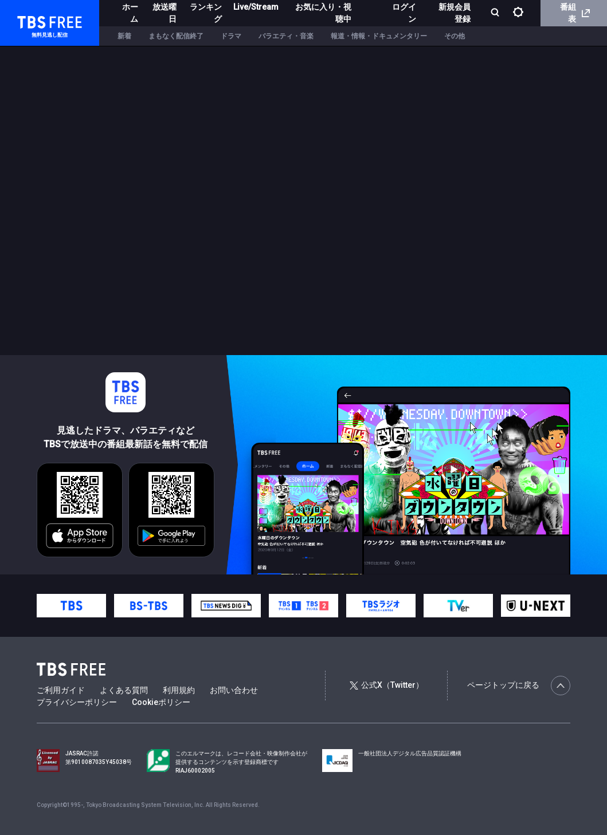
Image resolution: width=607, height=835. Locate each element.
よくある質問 (124, 690)
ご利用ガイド (61, 690)
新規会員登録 (454, 12)
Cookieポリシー (161, 702)
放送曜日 (164, 12)
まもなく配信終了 (175, 36)
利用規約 (179, 690)
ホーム (130, 12)
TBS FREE (30, 20)
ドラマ (231, 36)
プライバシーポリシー (77, 702)
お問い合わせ (234, 690)
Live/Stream (256, 6)
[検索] (496, 13)
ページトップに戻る (518, 685)
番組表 (575, 12)
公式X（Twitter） (386, 685)
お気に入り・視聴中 (323, 12)
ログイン (404, 12)
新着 (124, 36)
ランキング (206, 12)
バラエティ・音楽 (286, 36)
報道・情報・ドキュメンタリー (379, 36)
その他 (454, 36)
